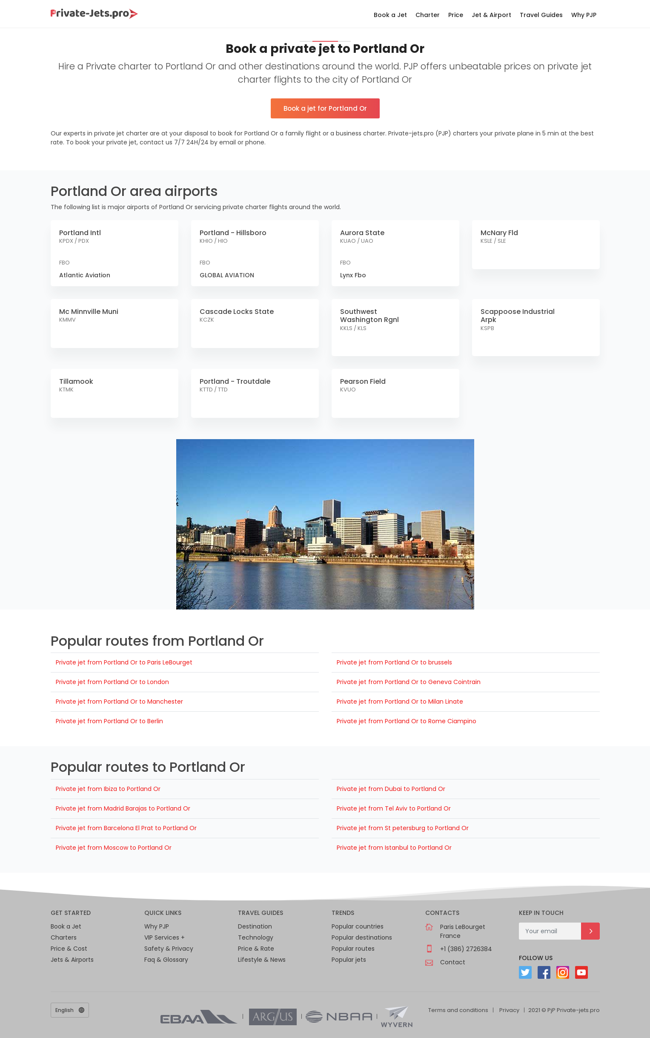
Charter (427, 15)
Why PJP (583, 15)
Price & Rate (256, 948)
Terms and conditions (458, 1010)
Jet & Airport (491, 15)
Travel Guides (541, 15)
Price (455, 15)
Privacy (509, 1010)
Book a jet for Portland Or (325, 108)
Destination (255, 926)
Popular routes (353, 948)
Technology (255, 937)
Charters (64, 937)
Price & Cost (69, 948)
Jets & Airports (72, 959)
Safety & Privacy (168, 948)
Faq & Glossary (166, 959)
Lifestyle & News (262, 959)
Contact (452, 962)
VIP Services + (164, 937)
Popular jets (349, 959)
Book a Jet (390, 15)
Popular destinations (362, 937)
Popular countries (358, 926)
